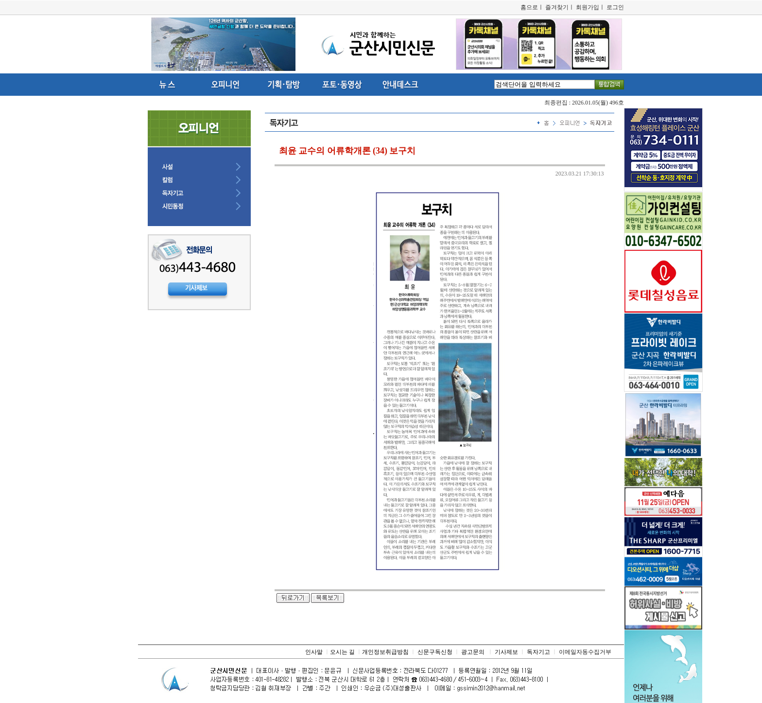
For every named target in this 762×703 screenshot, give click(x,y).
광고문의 (473, 652)
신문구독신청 (434, 652)
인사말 (314, 652)
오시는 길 (342, 652)
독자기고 (538, 652)
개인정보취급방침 (385, 652)
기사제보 (506, 652)
